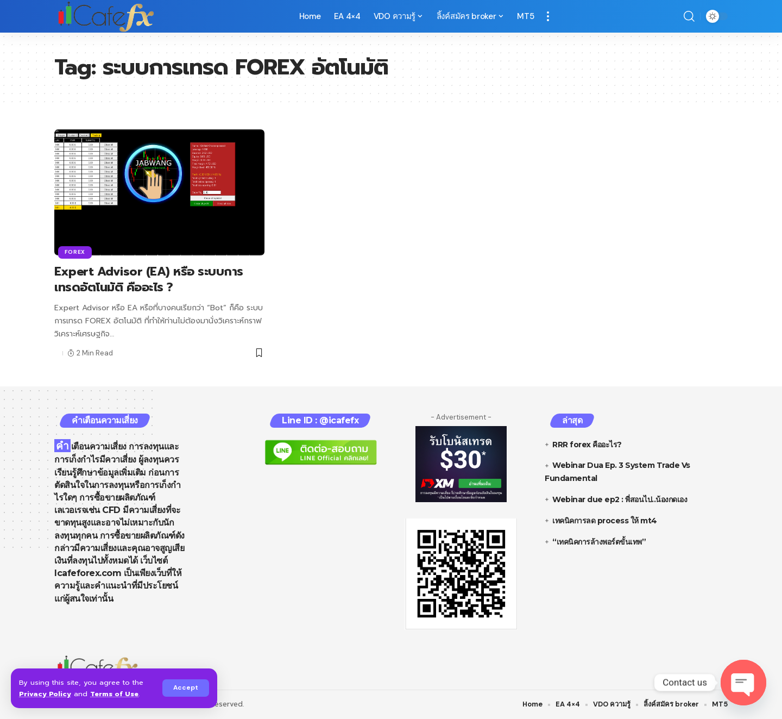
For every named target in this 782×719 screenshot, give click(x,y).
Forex (75, 251)
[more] (548, 16)
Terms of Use (115, 694)
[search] (689, 16)
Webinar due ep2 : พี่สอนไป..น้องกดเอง (619, 499)
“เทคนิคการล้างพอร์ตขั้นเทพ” (599, 542)
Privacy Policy (45, 694)
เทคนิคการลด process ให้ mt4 (604, 521)
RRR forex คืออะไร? (587, 444)
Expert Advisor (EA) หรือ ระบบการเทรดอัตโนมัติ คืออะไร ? (148, 279)
